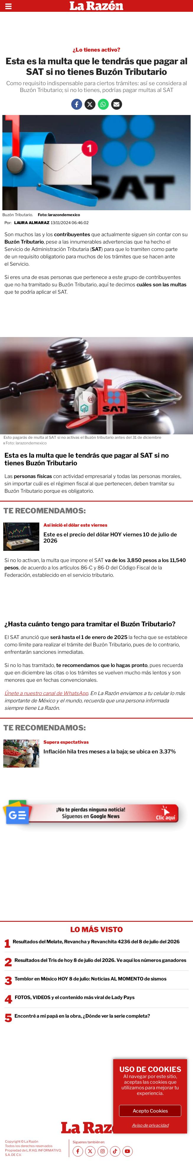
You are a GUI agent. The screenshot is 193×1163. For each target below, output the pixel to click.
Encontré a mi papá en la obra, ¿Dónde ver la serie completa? (82, 1016)
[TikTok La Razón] (115, 1151)
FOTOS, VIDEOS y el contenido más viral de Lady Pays (74, 997)
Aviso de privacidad (150, 1125)
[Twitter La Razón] (90, 104)
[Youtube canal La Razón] (127, 1151)
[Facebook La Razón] (76, 104)
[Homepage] (96, 6)
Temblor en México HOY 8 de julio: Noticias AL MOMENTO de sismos (90, 979)
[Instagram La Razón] (103, 1151)
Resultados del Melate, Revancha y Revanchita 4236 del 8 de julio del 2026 (96, 941)
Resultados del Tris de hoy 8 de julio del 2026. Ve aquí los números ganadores (100, 960)
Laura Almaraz (31, 222)
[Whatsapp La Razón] (103, 104)
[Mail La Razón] (116, 104)
